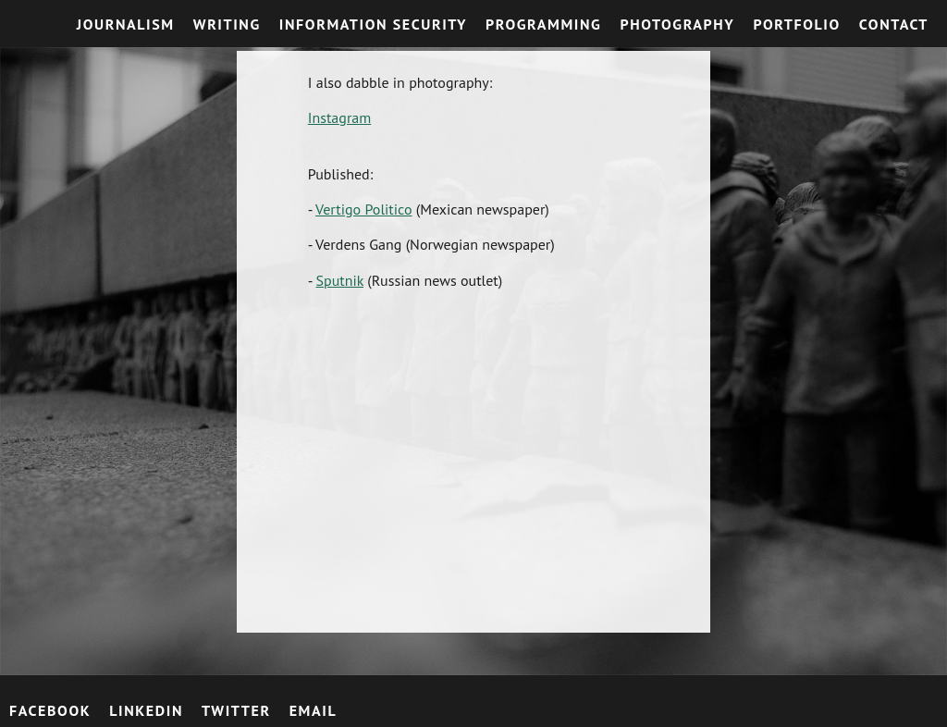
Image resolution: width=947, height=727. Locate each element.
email (313, 710)
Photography (677, 24)
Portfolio (796, 24)
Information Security (373, 24)
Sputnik (339, 280)
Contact (894, 24)
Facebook (50, 710)
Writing (227, 24)
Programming (543, 24)
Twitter (236, 710)
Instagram (339, 117)
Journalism (126, 24)
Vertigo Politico (363, 209)
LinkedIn (146, 710)
